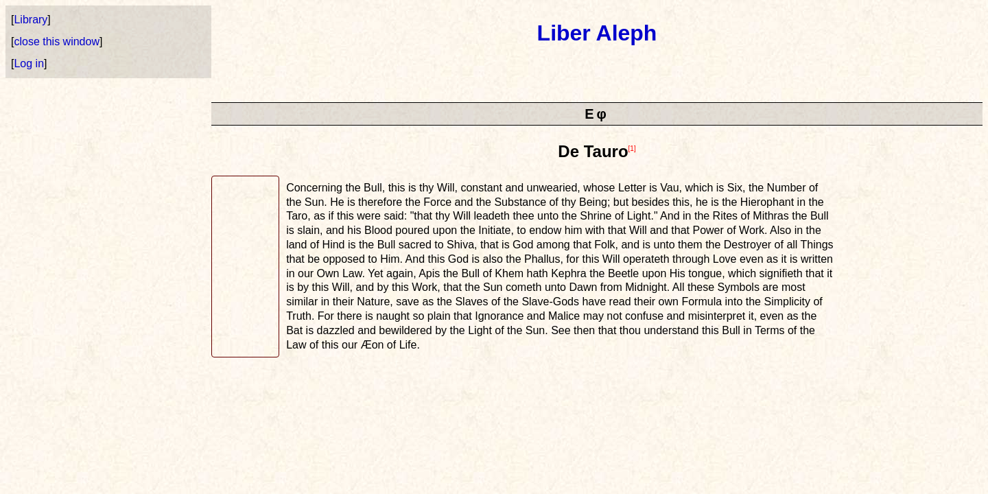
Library (30, 19)
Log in (29, 63)
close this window (56, 41)
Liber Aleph (597, 33)
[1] (632, 148)
